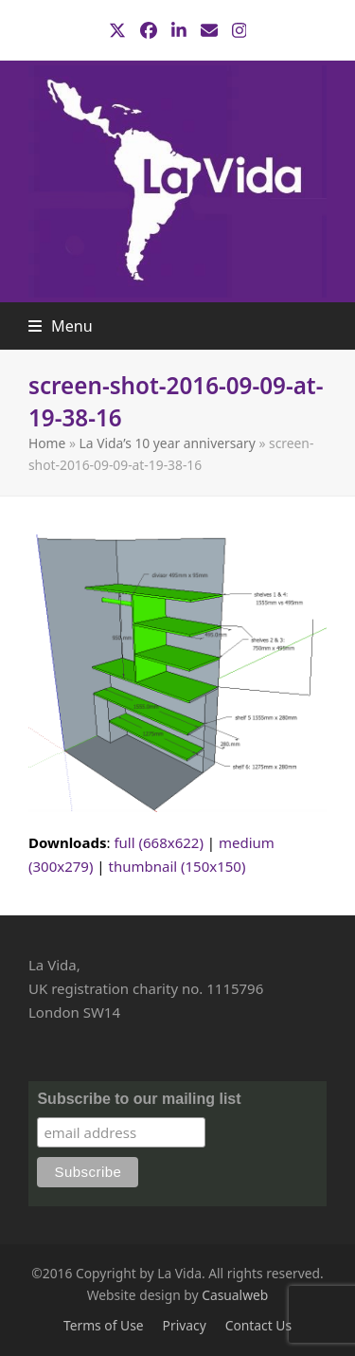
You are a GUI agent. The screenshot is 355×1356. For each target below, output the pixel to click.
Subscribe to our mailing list (138, 1099)
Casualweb (235, 1295)
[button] (60, 326)
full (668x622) (159, 842)
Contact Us (258, 1325)
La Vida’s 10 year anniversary (168, 443)
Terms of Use (103, 1325)
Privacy (184, 1325)
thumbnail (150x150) (177, 866)
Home (46, 443)
